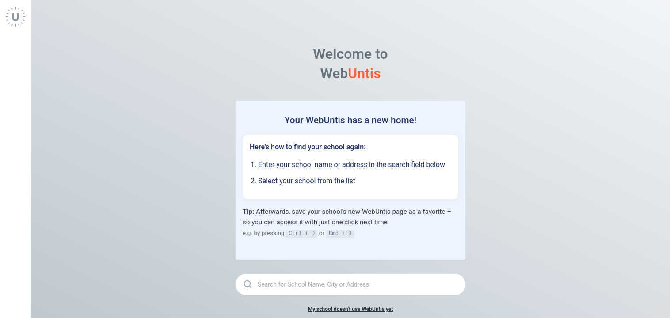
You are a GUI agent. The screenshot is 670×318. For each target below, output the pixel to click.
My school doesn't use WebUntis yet (350, 309)
